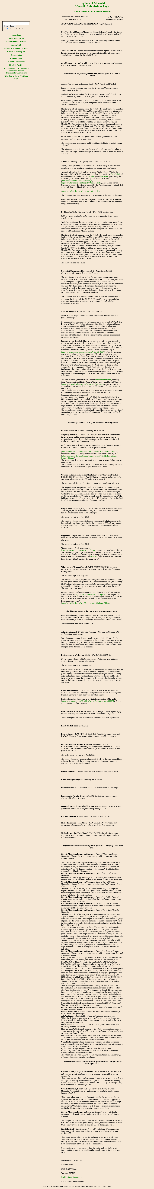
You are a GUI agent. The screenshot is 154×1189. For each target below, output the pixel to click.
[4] (118, 174)
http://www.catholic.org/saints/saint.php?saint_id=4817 (82, 352)
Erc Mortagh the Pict (103, 380)
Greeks (91, 176)
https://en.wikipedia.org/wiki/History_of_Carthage (81, 191)
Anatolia (114, 174)
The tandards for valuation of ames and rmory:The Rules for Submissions (16, 70)
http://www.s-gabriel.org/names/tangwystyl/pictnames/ (83, 384)
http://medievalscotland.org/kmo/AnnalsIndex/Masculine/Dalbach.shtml (90, 452)
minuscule (94, 557)
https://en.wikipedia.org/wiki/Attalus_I (77, 181)
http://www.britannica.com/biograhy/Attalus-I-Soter (81, 183)
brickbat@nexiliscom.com (71, 1177)
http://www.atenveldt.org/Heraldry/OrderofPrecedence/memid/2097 (88, 701)
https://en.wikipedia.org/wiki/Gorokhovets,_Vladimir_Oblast (85, 603)
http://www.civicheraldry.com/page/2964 (91, 594)
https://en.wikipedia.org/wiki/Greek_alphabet (78, 550)
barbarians (104, 176)
